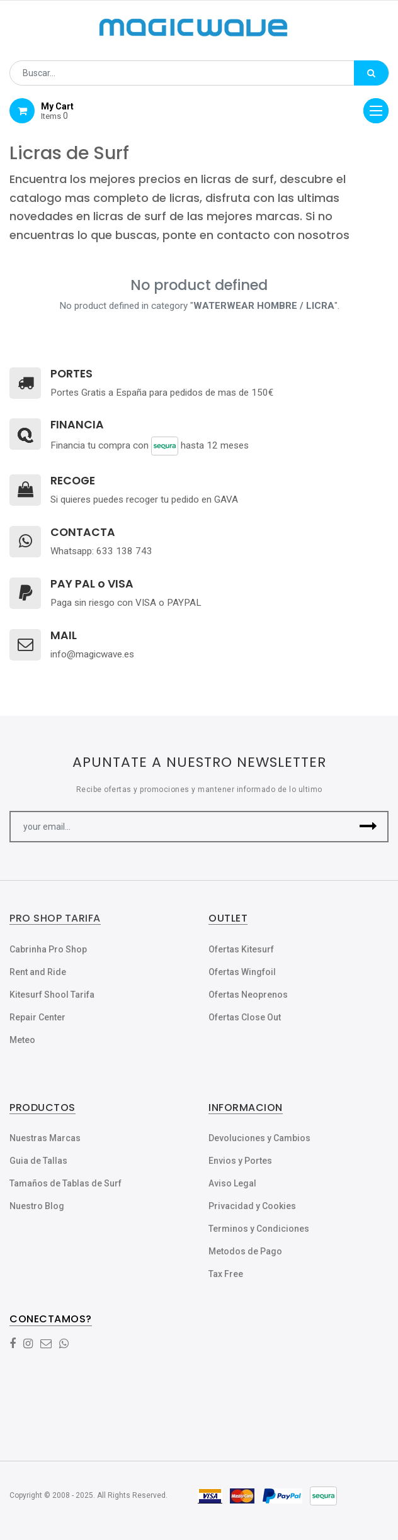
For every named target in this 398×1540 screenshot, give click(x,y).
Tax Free (225, 1274)
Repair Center (37, 1017)
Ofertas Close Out (244, 1017)
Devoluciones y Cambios (259, 1138)
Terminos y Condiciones (258, 1229)
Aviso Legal (232, 1183)
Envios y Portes (240, 1161)
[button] (368, 826)
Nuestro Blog (36, 1206)
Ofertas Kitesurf (241, 949)
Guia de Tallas (38, 1161)
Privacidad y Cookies (252, 1206)
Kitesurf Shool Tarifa (51, 995)
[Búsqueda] (371, 73)
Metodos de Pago (245, 1251)
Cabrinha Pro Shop (48, 949)
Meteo (22, 1040)
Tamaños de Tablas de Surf (65, 1183)
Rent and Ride (37, 972)
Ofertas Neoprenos (248, 995)
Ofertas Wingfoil (242, 972)
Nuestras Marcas (45, 1138)
